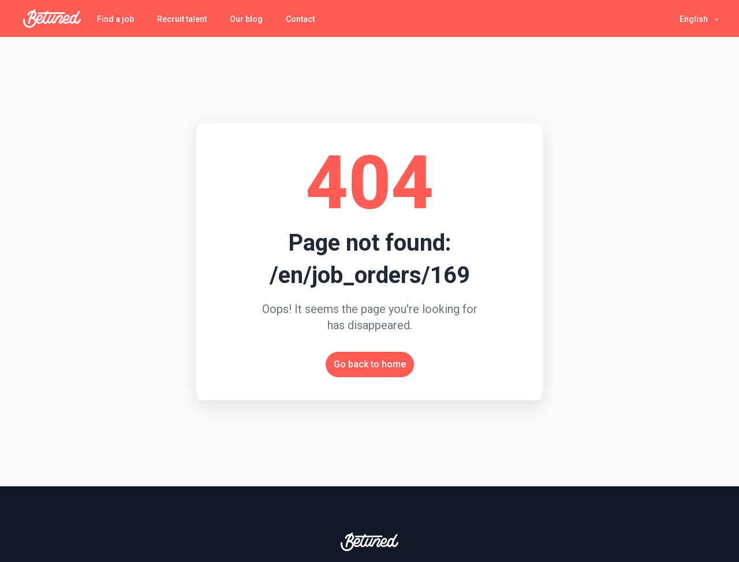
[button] (700, 18)
